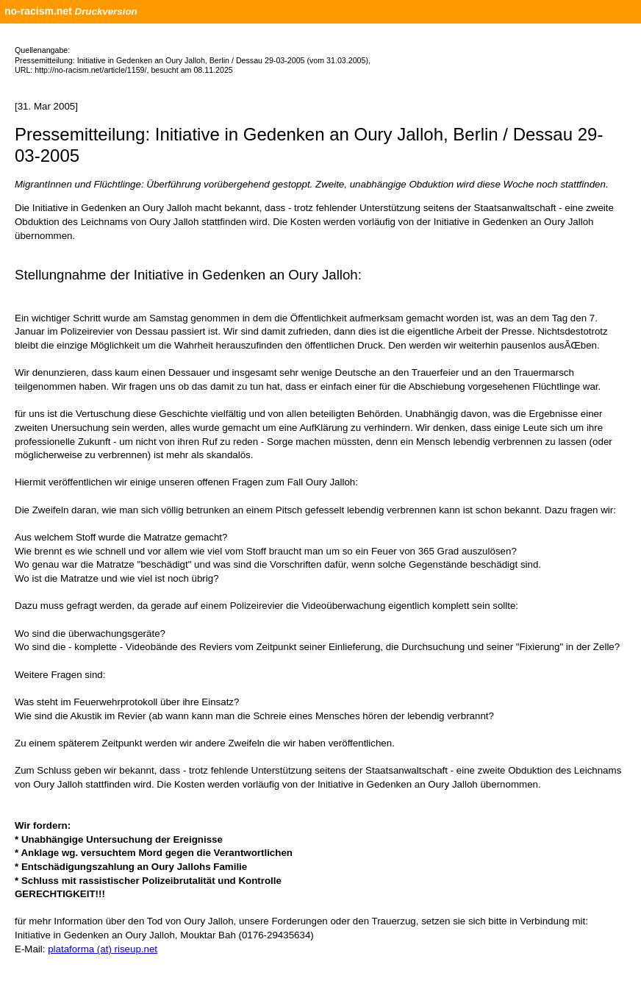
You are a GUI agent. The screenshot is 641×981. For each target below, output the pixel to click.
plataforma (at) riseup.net (102, 949)
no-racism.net (38, 11)
